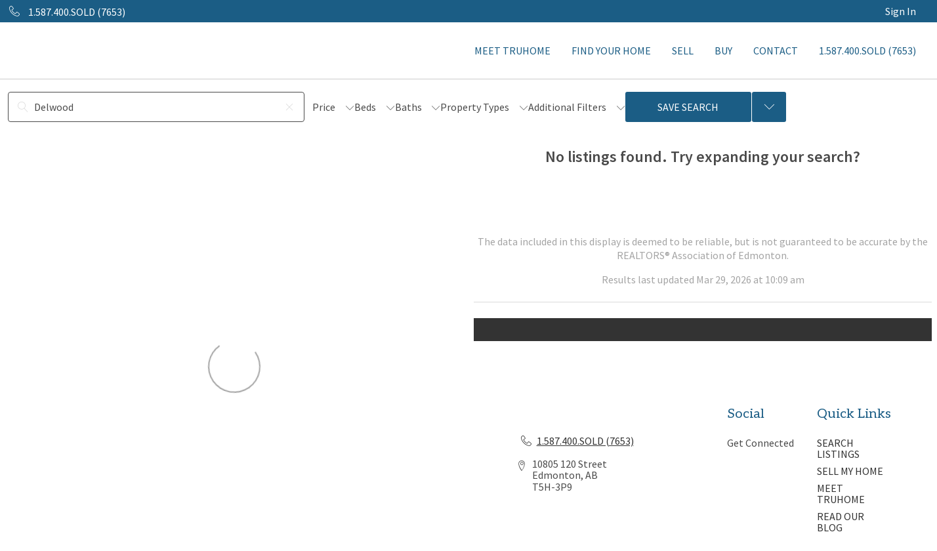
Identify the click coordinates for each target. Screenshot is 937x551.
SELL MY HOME (850, 471)
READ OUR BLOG (840, 522)
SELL (683, 50)
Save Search (687, 106)
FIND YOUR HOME (611, 50)
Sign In (900, 11)
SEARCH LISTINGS (838, 448)
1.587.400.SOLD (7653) (867, 50)
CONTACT (775, 50)
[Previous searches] (769, 107)
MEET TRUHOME (512, 50)
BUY (723, 50)
